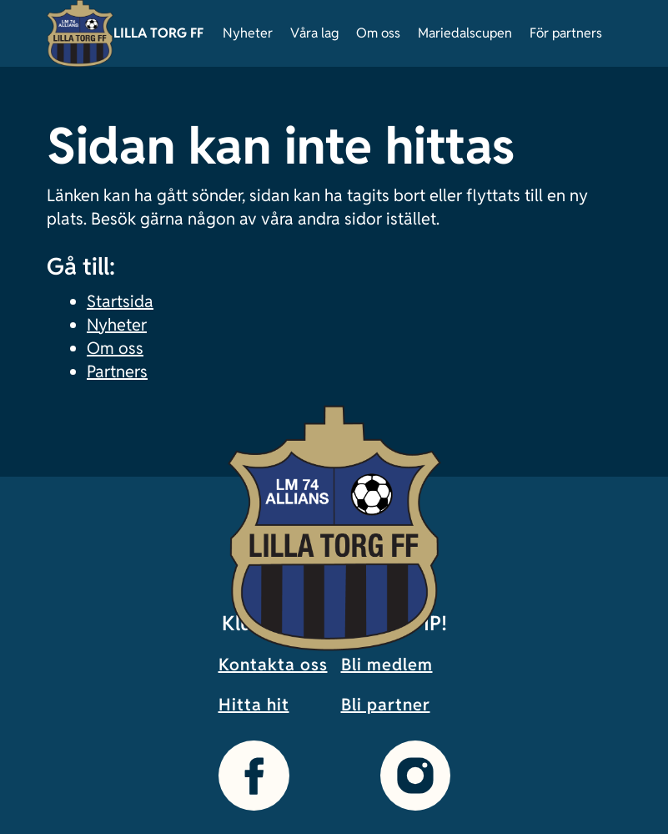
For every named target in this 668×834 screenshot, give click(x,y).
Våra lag (314, 33)
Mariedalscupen (465, 33)
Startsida (120, 301)
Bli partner (385, 704)
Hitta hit (253, 704)
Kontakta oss (273, 664)
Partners (117, 371)
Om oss (378, 33)
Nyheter (248, 33)
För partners (566, 33)
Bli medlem (387, 664)
